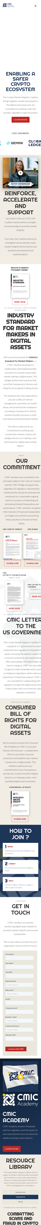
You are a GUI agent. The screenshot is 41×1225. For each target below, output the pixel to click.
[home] (8, 7)
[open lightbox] (20, 173)
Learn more (12, 1149)
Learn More (20, 119)
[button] (35, 6)
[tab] (20, 1192)
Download (12, 563)
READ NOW (19, 302)
